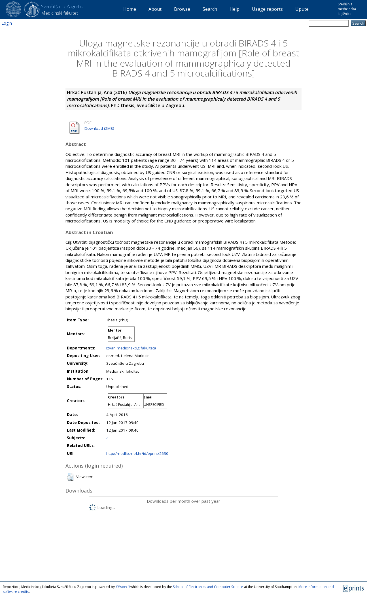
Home (129, 9)
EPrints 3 (123, 586)
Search (210, 9)
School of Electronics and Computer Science (208, 586)
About (155, 9)
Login (6, 23)
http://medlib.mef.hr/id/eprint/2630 (137, 453)
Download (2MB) (99, 128)
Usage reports (267, 9)
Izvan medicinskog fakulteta (131, 348)
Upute (302, 9)
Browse (182, 9)
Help (234, 9)
